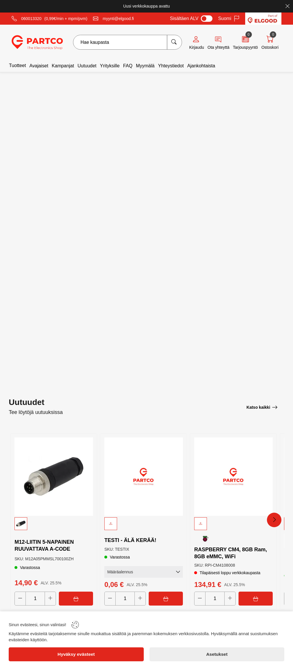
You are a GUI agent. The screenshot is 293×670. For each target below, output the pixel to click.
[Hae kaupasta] (174, 42)
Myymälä (145, 65)
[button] (53, 522)
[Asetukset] (217, 654)
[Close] (287, 6)
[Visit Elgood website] (263, 18)
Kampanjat (63, 65)
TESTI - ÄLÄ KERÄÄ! (130, 539)
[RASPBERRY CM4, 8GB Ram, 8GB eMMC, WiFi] (233, 476)
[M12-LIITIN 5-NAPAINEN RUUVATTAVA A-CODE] (53, 476)
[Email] (113, 18)
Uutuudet (86, 65)
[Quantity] (35, 598)
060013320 (31, 18)
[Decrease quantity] (20, 598)
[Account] (196, 42)
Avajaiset (38, 65)
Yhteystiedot (171, 65)
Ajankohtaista (201, 65)
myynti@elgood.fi (118, 18)
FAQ (127, 65)
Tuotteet (17, 65)
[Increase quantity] (50, 598)
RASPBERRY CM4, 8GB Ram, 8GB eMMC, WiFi (230, 552)
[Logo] (37, 42)
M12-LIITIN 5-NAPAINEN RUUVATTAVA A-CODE (44, 544)
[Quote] (245, 42)
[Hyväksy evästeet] (76, 654)
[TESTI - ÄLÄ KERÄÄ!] (143, 476)
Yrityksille (110, 65)
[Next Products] (274, 519)
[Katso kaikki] (262, 406)
